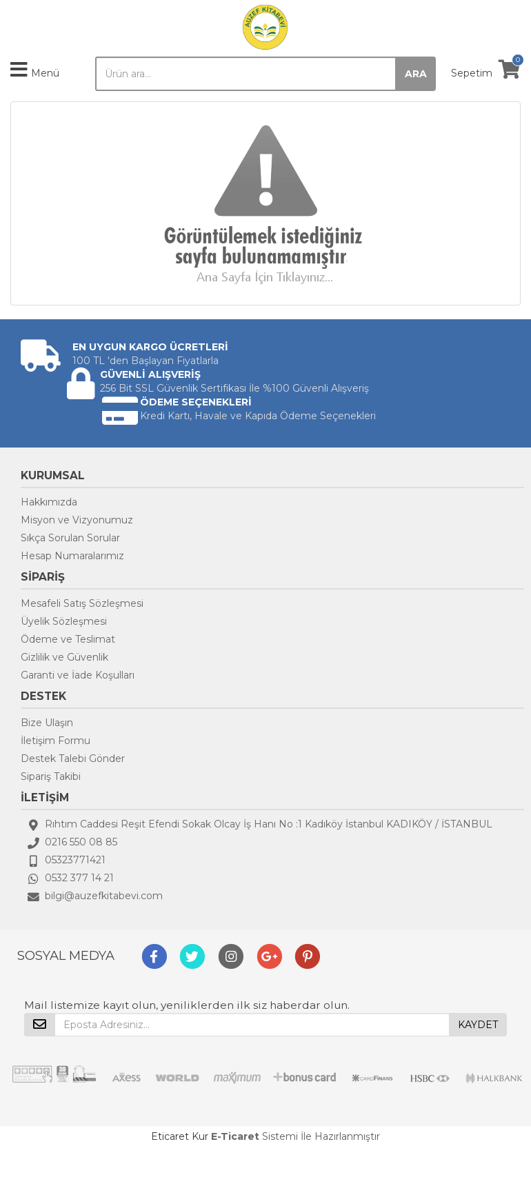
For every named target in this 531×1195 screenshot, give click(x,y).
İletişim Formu (55, 740)
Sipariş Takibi (51, 776)
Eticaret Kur (179, 1136)
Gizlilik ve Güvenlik (64, 657)
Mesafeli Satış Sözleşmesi (82, 603)
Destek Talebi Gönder (73, 758)
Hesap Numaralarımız (72, 556)
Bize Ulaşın (47, 722)
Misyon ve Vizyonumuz (77, 520)
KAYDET (478, 1024)
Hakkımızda (49, 502)
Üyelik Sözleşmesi (64, 621)
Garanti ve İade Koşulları (77, 675)
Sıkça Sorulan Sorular (70, 538)
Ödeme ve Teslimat (68, 639)
